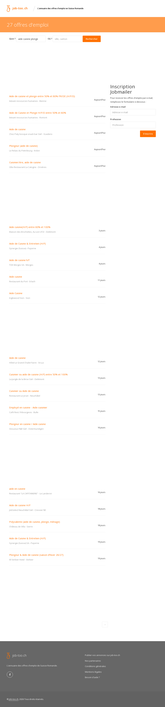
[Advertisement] (57, 66)
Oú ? (50, 38)
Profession (115, 119)
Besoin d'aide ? (92, 677)
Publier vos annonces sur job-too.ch (102, 655)
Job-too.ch (13, 699)
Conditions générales (95, 666)
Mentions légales (93, 671)
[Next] (105, 624)
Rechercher (92, 38)
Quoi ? (12, 38)
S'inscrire (148, 133)
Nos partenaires (93, 660)
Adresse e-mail (118, 106)
